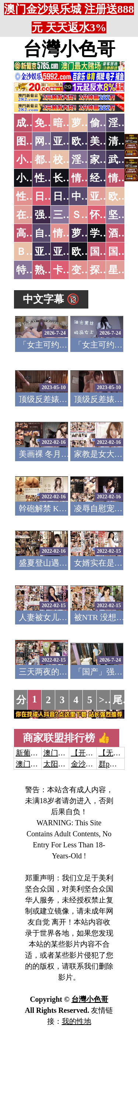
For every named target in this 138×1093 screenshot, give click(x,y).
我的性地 (76, 1021)
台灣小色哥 (69, 49)
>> (104, 699)
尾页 (122, 699)
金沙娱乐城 (89, 764)
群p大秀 (111, 764)
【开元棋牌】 (93, 753)
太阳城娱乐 (61, 764)
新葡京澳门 (34, 753)
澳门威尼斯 (61, 753)
